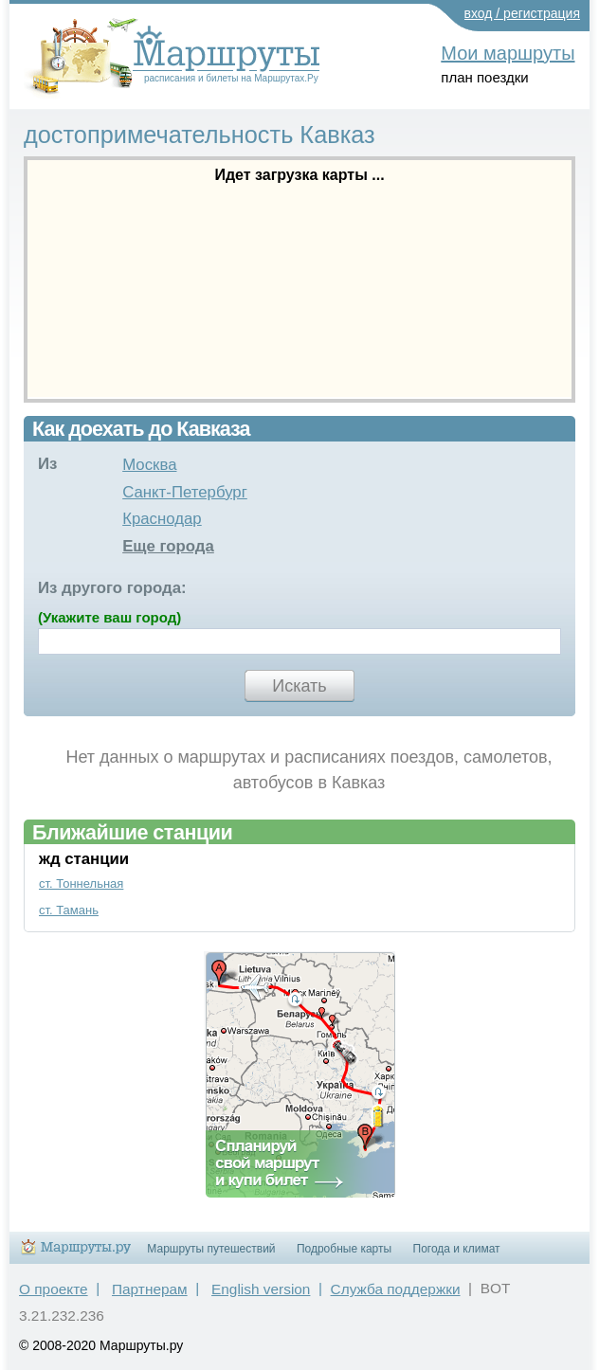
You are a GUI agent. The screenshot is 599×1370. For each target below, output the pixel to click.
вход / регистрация (522, 13)
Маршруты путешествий (211, 1248)
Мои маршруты (507, 53)
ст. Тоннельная (81, 883)
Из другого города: (112, 588)
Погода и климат (456, 1248)
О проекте (53, 1289)
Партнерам (150, 1289)
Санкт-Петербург (184, 492)
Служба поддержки (396, 1289)
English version (260, 1289)
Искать (299, 685)
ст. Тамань (69, 910)
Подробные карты (344, 1248)
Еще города (168, 546)
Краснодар (162, 519)
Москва (149, 465)
